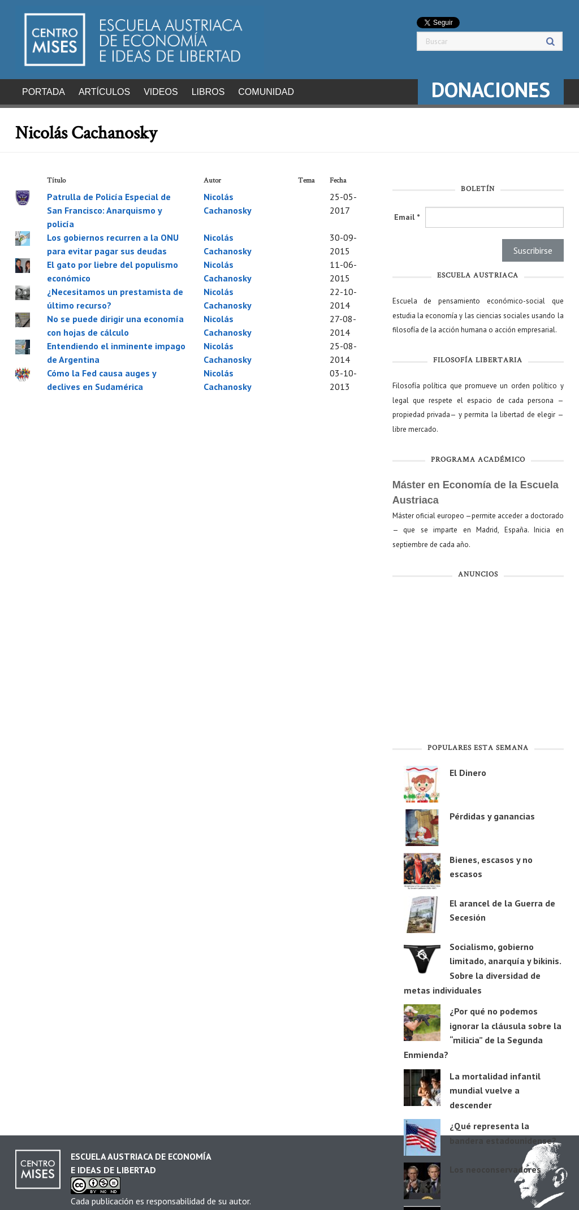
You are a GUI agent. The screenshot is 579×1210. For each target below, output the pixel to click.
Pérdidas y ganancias (492, 812)
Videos (161, 92)
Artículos (104, 92)
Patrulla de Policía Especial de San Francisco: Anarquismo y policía (109, 207)
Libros (208, 92)
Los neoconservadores (495, 1166)
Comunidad (266, 92)
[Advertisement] (478, 660)
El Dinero (468, 769)
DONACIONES (490, 89)
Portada (43, 92)
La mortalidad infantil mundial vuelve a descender (495, 1087)
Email (407, 214)
